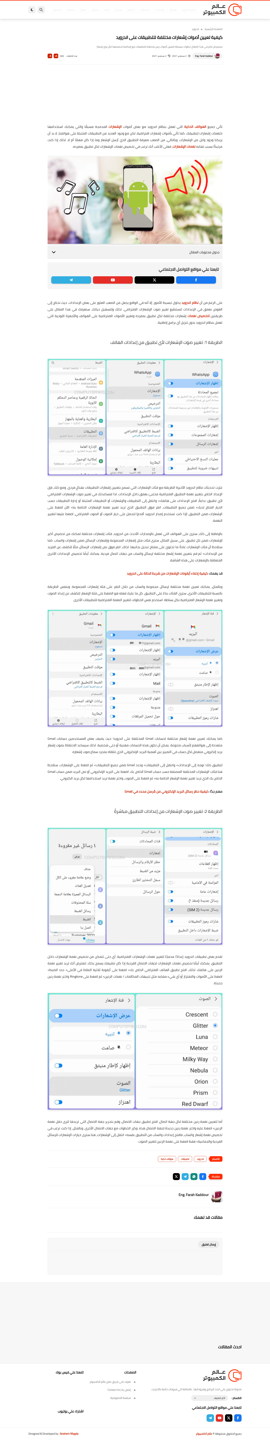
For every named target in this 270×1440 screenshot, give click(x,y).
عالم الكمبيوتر (204, 1433)
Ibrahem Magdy (69, 1433)
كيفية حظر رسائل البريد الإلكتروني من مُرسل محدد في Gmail (167, 791)
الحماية (131, 10)
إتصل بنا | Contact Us (121, 1389)
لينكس (118, 10)
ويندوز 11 (159, 10)
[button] (202, 1176)
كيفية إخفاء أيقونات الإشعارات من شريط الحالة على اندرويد (167, 573)
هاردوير (57, 10)
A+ (56, 56)
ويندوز (173, 10)
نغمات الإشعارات (184, 146)
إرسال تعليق (209, 1244)
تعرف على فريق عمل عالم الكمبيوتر (112, 1381)
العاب (106, 10)
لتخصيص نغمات (199, 316)
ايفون (83, 10)
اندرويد (95, 10)
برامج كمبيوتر (189, 10)
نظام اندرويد (190, 303)
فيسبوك (145, 10)
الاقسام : (237, 1398)
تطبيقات (185, 1159)
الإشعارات (115, 127)
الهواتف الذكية (195, 127)
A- (50, 56)
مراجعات (71, 10)
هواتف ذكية (167, 1159)
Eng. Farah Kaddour (204, 56)
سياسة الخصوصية (123, 1398)
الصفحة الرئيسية (213, 29)
